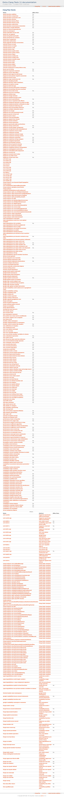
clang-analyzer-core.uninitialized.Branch (14, 578)
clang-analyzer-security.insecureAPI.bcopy (14, 649)
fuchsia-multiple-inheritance (11, 262)
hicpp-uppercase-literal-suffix (11, 758)
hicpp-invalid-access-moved (10, 721)
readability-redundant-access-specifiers (14, 480)
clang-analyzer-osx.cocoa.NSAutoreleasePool (15, 616)
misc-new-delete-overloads (10, 329)
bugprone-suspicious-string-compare (13, 139)
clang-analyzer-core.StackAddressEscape (14, 570)
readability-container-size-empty (12, 450)
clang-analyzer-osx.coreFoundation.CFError (15, 631)
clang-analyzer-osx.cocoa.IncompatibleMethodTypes (17, 614)
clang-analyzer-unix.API (9, 664)
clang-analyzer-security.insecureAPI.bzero (14, 651)
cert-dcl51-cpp (7, 529)
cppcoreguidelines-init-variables (12, 223)
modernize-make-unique (9, 360)
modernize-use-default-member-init (13, 380)
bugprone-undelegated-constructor (12, 149)
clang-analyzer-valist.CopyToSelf (12, 213)
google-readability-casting (10, 290)
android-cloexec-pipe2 (9, 64)
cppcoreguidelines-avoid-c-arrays (12, 676)
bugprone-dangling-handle (10, 80)
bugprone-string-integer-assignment (13, 127)
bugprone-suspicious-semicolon (11, 137)
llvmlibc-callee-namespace (10, 320)
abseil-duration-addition (54, 6)
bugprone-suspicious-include (11, 132)
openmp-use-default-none (10, 417)
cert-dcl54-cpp (7, 532)
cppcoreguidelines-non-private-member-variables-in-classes (19, 688)
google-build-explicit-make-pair (11, 271)
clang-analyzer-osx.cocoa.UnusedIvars (13, 628)
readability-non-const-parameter (12, 477)
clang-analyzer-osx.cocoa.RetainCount (13, 623)
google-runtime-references (10, 297)
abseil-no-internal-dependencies (12, 29)
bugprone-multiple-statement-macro (13, 109)
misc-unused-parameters (10, 345)
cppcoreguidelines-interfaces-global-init (14, 225)
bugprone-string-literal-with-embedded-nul (15, 129)
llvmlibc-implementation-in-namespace (13, 322)
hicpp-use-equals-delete (9, 769)
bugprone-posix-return (9, 115)
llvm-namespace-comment (10, 314)
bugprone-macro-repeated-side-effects (13, 100)
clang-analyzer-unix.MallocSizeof (12, 667)
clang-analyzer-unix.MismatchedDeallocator (15, 669)
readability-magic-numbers (10, 468)
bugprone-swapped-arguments (11, 140)
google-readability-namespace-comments (14, 702)
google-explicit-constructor (10, 277)
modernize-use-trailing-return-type (12, 394)
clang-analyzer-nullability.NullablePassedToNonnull (17, 593)
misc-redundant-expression (10, 335)
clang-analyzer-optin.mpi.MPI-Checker (13, 598)
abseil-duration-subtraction (10, 24)
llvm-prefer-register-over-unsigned (12, 317)
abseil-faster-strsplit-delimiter (11, 27)
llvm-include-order (8, 312)
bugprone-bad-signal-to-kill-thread (12, 74)
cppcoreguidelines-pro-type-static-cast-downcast (16, 247)
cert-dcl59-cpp (7, 535)
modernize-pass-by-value (10, 362)
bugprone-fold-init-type (9, 85)
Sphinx (42, 795)
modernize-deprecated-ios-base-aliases (14, 355)
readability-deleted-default (10, 455)
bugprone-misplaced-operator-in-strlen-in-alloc (16, 102)
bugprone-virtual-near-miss (10, 157)
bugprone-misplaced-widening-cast (12, 105)
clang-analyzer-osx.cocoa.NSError (12, 618)
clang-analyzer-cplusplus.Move (11, 582)
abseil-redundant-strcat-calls (11, 32)
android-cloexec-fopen (9, 54)
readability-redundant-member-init (12, 487)
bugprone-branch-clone (9, 77)
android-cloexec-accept (9, 44)
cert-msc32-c (6, 549)
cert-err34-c (6, 165)
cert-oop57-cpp (7, 179)
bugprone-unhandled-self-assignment (13, 150)
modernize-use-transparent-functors (13, 395)
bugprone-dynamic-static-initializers (13, 82)
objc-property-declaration (10, 412)
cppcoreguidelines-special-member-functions (15, 254)
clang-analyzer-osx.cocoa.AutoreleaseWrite (15, 205)
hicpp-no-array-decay (9, 736)
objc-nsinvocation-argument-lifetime (13, 410)
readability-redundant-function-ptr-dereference (16, 485)
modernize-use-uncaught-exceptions (13, 397)
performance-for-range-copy (11, 420)
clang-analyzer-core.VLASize (11, 573)
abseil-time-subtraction (9, 40)
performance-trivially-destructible (12, 435)
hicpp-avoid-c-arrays (8, 705)
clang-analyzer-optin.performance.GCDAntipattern (17, 193)
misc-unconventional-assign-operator (13, 340)
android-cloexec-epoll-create (11, 50)
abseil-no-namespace (9, 31)
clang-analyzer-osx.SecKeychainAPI (13, 608)
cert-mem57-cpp (7, 174)
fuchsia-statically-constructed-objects (13, 266)
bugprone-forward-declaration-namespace (14, 87)
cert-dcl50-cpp (7, 160)
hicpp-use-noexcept (8, 772)
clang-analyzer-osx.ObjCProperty (12, 203)
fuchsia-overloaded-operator (11, 264)
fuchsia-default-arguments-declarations (14, 261)
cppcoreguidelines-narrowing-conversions (14, 228)
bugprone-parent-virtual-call (11, 114)
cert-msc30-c (6, 547)
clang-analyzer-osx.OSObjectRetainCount (14, 201)
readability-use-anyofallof (10, 508)
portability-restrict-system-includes (13, 442)
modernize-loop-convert (9, 357)
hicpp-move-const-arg (9, 727)
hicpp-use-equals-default (10, 766)
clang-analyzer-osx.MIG (9, 198)
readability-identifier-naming (11, 460)
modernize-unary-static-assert (11, 375)
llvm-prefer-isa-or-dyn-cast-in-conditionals (14, 315)
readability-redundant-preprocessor (13, 488)
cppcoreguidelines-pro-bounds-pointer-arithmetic (16, 239)
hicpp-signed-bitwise (9, 307)
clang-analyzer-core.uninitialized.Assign (14, 577)
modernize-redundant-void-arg (11, 365)
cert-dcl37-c (6, 526)
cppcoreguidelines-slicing (10, 252)
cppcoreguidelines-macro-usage (12, 226)
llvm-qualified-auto (8, 786)
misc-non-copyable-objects (10, 332)
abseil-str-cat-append (9, 34)
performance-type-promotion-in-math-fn (14, 437)
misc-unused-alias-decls (9, 344)
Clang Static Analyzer (45, 563)
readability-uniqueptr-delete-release (13, 505)
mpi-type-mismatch (8, 402)
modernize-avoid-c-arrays (10, 350)
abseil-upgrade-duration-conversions (13, 42)
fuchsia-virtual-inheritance (10, 269)
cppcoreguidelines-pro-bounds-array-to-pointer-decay (45, 738)
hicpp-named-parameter (9, 730)
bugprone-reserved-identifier (11, 117)
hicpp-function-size (8, 718)
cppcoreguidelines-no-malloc (11, 230)
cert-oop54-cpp (7, 554)
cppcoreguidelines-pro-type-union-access (14, 249)
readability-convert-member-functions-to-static (16, 452)
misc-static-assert (8, 337)
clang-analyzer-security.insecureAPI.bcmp (14, 647)
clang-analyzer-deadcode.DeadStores (13, 587)
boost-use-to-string (8, 69)
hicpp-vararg (6, 780)
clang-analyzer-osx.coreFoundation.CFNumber (15, 633)
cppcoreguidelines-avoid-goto (11, 218)
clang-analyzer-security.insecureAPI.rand (14, 659)
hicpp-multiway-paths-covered (11, 304)
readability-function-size (10, 459)
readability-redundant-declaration (12, 483)
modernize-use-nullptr (9, 390)
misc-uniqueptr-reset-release (11, 342)
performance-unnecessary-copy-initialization (15, 439)
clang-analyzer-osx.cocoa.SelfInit (12, 624)
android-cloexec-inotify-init (10, 55)
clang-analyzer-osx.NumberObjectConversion (15, 200)
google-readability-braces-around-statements (15, 696)
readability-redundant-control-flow (12, 482)
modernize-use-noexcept (10, 389)
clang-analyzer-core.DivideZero (11, 565)
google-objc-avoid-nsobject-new (12, 281)
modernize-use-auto (8, 377)
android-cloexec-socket (9, 65)
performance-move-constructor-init (12, 430)
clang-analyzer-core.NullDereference (13, 568)
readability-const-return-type (11, 449)
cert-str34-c (6, 560)
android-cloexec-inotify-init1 (11, 57)
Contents (44, 6)
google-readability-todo (9, 292)
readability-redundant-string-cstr (12, 492)
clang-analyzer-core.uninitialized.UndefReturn (15, 580)
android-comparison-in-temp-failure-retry (14, 67)
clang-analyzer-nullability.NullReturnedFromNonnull (17, 590)
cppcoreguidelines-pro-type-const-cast (13, 241)
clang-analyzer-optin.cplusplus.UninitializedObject (17, 595)
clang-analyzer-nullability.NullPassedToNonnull (16, 588)
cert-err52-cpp (7, 167)
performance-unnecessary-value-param (14, 440)
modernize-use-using (9, 399)
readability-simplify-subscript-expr (12, 497)
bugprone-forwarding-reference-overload (14, 89)
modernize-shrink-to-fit (9, 374)
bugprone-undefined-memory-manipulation (15, 147)
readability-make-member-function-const (14, 470)
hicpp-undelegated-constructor (11, 753)
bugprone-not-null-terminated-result (13, 112)
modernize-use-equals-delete (11, 385)
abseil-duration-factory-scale (11, 22)
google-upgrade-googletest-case (12, 299)
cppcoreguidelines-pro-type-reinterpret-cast (15, 246)
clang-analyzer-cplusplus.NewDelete (13, 583)
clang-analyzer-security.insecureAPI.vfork (14, 662)
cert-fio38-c (6, 544)
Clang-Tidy (37, 6)
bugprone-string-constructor (11, 125)
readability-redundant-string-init (12, 493)
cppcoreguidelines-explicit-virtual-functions (15, 685)
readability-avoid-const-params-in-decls (14, 445)
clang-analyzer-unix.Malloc (10, 666)
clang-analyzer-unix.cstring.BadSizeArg (14, 672)
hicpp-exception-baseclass (10, 302)
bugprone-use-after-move (10, 155)
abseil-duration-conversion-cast (12, 17)
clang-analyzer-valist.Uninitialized (12, 215)
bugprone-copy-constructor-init (11, 79)
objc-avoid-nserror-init (9, 404)
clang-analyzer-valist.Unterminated (13, 216)
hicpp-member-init (8, 724)
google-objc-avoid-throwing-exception (13, 282)
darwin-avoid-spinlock (9, 256)
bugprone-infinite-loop (9, 94)
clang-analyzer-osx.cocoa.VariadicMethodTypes (16, 629)
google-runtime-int (8, 294)
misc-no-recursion (8, 330)
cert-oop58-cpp (7, 180)
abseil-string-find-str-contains (11, 37)
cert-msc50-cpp (7, 175)
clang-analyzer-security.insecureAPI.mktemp (15, 657)
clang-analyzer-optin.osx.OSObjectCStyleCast (15, 191)
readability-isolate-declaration (11, 467)
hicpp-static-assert (8, 752)
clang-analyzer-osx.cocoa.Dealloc (12, 613)
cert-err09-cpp (7, 538)
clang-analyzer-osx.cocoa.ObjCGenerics (14, 621)
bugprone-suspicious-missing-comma (13, 135)
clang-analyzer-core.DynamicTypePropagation (15, 182)
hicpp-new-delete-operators (10, 733)
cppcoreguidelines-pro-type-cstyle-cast (14, 242)
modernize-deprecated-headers (11, 354)
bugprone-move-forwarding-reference (13, 107)
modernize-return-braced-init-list (12, 372)
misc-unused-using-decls (10, 347)
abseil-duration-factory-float (11, 21)
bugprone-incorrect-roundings (11, 92)
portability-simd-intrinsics (10, 444)
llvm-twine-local (7, 319)
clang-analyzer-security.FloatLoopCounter (14, 641)
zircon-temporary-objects (10, 510)
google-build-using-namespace (11, 274)
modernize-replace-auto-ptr (10, 367)
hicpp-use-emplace (8, 763)
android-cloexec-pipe (9, 62)
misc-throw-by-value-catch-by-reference (14, 339)
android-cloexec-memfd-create (11, 59)
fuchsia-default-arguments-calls (12, 259)
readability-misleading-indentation (12, 472)
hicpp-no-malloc (7, 741)
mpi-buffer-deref (7, 400)
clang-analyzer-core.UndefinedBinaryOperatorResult (17, 572)
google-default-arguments (10, 276)
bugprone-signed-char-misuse (11, 119)
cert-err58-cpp (7, 169)
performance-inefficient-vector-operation (14, 427)
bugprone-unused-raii (9, 152)
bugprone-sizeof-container (10, 120)
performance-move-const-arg (11, 429)
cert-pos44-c (6, 557)
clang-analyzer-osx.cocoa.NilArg (12, 619)
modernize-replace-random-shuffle (12, 370)
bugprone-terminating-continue (11, 142)
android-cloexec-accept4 (10, 45)
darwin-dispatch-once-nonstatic (11, 257)
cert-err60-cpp (7, 170)
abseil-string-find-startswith (11, 35)
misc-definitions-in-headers (10, 325)
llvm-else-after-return (9, 783)
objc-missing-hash (8, 409)
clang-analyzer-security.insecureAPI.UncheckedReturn (18, 646)
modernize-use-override (9, 392)
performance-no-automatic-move (12, 432)
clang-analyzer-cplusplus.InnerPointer (13, 187)
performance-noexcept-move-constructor (14, 434)
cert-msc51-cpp (7, 177)
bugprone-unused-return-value (11, 154)
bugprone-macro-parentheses (11, 99)
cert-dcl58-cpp (7, 162)
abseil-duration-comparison (10, 15)
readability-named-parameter (11, 475)
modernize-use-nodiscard (10, 387)
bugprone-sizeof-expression (10, 122)
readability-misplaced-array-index (12, 473)
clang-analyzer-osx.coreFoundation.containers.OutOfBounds (19, 636)
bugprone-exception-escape (10, 84)
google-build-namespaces (10, 272)
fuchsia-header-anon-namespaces (12, 693)
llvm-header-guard (8, 310)
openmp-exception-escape (10, 415)
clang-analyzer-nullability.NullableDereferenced (16, 592)
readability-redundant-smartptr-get (13, 490)
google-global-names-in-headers (12, 279)
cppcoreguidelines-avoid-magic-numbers (14, 679)
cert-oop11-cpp (7, 551)
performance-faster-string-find (11, 419)
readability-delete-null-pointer (11, 454)
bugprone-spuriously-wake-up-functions (14, 124)
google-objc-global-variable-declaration (14, 286)
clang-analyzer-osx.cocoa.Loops (12, 206)
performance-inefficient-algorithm (12, 424)
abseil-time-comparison (9, 39)
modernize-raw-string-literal (11, 364)
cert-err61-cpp (7, 541)
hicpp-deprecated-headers (10, 711)
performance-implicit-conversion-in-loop (14, 422)
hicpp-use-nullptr (7, 775)
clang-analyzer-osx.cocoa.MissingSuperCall (15, 208)
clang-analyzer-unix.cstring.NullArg (13, 674)
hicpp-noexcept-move (9, 744)
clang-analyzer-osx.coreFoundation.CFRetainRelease (17, 634)
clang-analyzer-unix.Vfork (10, 671)
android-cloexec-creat (9, 47)
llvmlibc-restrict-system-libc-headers (13, 324)
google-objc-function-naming (11, 284)
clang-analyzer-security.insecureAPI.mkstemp (15, 656)
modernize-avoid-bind (9, 349)
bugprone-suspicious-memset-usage (13, 134)
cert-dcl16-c (6, 522)
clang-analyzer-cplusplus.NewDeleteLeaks (14, 585)
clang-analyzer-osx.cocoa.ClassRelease (13, 611)
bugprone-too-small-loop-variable (12, 145)
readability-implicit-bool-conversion (13, 462)
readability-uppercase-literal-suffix (12, 506)
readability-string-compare (10, 503)
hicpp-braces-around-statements (12, 708)
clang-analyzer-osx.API (9, 606)
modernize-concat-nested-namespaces (13, 352)
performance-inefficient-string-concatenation (15, 425)
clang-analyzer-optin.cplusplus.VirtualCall (14, 597)
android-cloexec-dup (8, 49)
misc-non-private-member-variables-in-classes (16, 334)
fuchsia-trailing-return (9, 267)
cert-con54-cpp (7, 518)
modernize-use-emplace (9, 382)
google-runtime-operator (10, 295)
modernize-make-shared (9, 359)
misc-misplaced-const (9, 327)
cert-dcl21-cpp (7, 159)
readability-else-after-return (11, 457)
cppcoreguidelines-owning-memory (12, 231)
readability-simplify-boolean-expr (12, 495)
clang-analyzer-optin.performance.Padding (15, 195)
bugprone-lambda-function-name (12, 97)
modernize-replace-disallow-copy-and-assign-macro (17, 369)
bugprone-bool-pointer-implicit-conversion (14, 75)
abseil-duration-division (9, 19)
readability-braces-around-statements (13, 447)
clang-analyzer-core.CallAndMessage (13, 563)
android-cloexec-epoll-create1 (11, 52)
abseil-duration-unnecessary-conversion (14, 26)
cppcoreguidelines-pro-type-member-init (14, 244)
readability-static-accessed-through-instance (15, 498)
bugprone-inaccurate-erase (10, 90)
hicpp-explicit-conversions (10, 715)
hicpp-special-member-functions (12, 747)
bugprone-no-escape (8, 110)
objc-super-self (7, 414)
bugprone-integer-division (10, 95)
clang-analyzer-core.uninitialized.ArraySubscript (16, 575)
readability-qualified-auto (10, 478)
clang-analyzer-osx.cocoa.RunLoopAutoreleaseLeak (17, 211)
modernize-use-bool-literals (10, 379)
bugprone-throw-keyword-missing (12, 144)
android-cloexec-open (9, 60)
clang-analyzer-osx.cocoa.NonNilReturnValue (15, 210)
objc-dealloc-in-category (9, 405)
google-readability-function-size (12, 699)
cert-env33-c (6, 164)
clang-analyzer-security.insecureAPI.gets (14, 654)
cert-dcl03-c (6, 521)
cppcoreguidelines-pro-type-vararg (12, 251)
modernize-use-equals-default (11, 384)
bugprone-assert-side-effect (10, 72)
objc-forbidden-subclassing (10, 407)
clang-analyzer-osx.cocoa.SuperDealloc (14, 626)
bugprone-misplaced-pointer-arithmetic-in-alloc (16, 104)
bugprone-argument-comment (11, 70)
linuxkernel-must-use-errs (10, 309)
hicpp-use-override (8, 777)
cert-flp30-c (6, 172)
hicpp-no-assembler (8, 305)
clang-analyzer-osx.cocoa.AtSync (12, 609)
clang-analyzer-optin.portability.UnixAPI (14, 196)
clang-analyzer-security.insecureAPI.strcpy (15, 661)
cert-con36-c (6, 514)
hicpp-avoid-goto (7, 300)
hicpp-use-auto (7, 761)
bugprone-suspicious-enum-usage (12, 130)
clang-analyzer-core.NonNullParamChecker (15, 567)
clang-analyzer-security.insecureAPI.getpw (15, 652)
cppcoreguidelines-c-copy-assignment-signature (16, 682)
